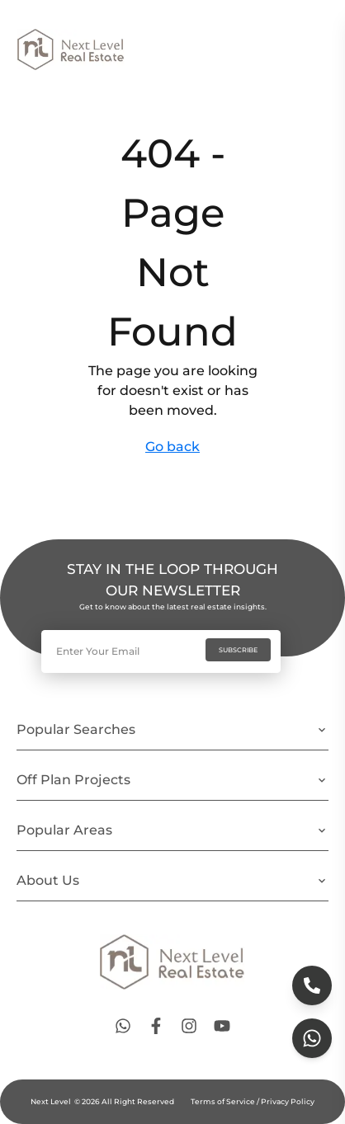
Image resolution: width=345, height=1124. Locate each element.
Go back (172, 446)
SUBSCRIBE (238, 650)
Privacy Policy (286, 1101)
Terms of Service (224, 1101)
